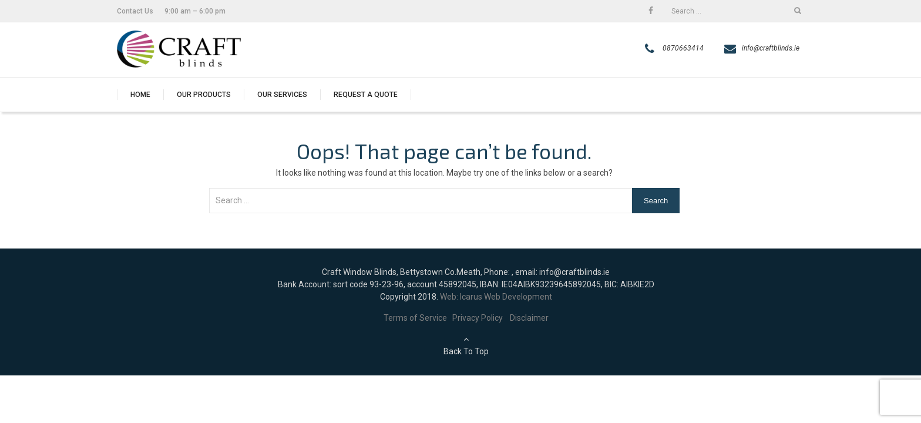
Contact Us (135, 11)
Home (140, 94)
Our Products (204, 94)
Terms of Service (418, 318)
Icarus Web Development (506, 296)
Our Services (282, 94)
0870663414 (683, 48)
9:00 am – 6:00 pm (195, 11)
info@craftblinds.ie (770, 48)
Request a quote (366, 94)
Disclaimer (529, 318)
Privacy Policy (481, 318)
